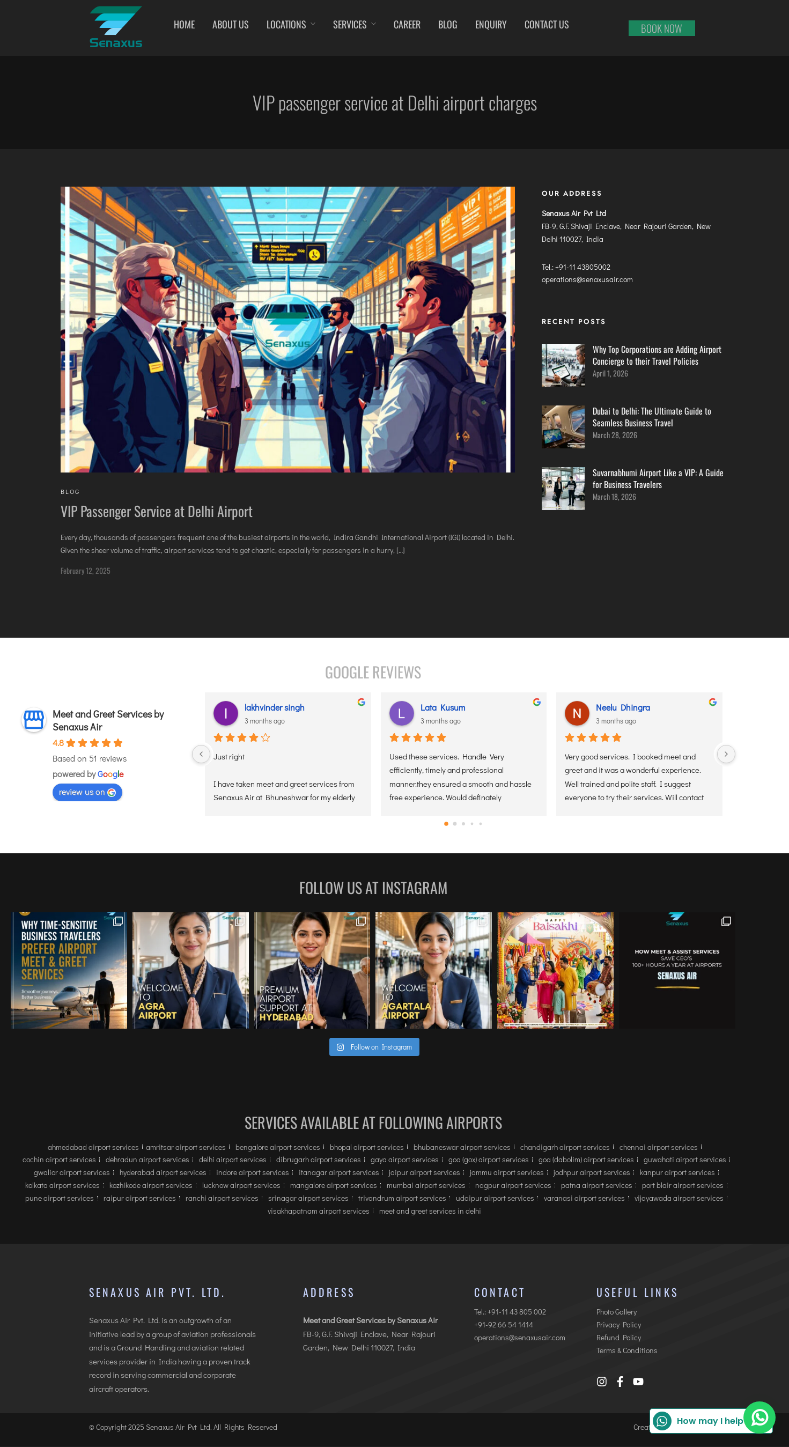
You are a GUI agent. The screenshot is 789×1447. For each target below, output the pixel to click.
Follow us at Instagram (373, 888)
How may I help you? (710, 1421)
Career (407, 24)
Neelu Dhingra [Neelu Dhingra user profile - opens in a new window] (623, 707)
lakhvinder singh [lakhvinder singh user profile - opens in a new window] (275, 707)
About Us (230, 24)
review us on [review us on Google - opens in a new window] (87, 792)
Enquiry (491, 24)
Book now (661, 27)
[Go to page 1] (455, 824)
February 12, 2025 (85, 571)
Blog (448, 24)
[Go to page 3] (472, 824)
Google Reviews (373, 672)
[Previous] (201, 754)
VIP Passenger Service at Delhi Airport (157, 511)
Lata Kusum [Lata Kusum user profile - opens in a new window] (443, 707)
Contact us (547, 24)
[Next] (726, 754)
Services (350, 24)
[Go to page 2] (463, 824)
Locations (286, 24)
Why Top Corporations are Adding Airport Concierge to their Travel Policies (657, 355)
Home (184, 24)
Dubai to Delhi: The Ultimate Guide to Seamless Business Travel (652, 417)
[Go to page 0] (447, 824)
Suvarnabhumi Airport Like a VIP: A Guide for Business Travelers (658, 479)
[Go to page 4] (481, 824)
